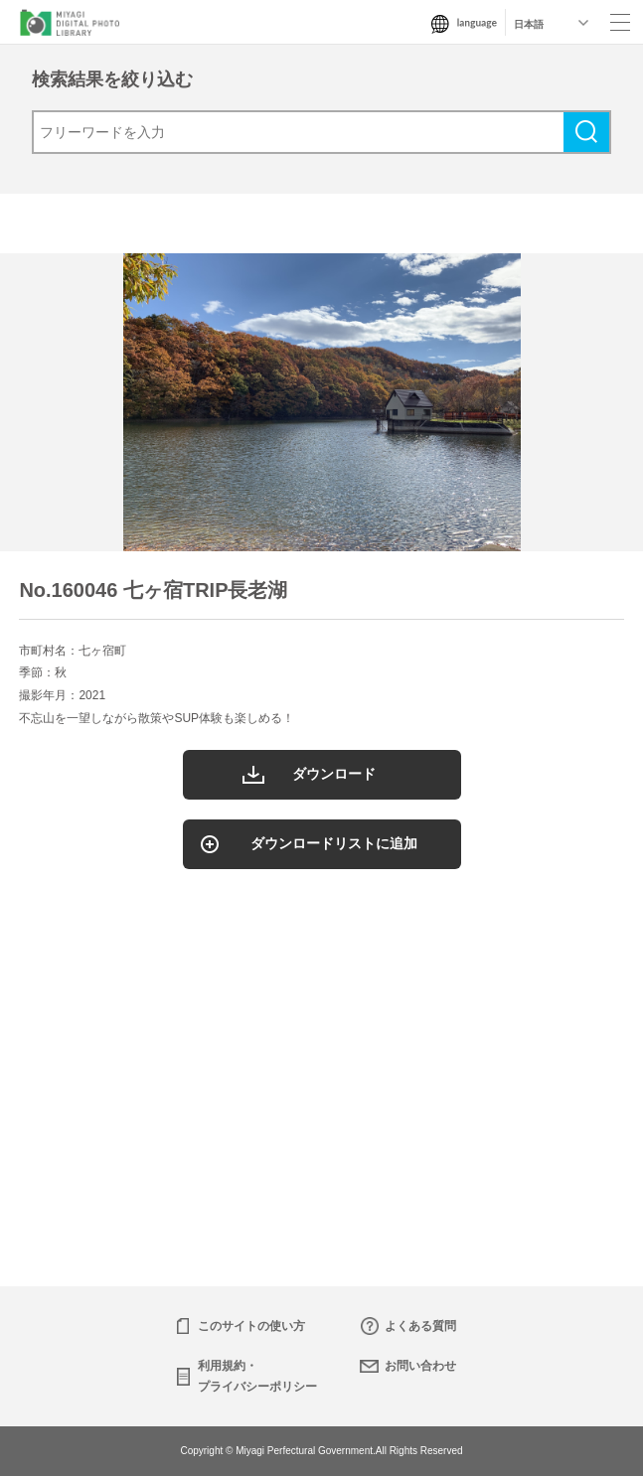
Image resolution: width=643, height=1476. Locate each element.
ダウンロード (334, 774)
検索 (586, 132)
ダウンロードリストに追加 (333, 843)
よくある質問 (420, 1326)
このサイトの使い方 (251, 1326)
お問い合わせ (420, 1366)
